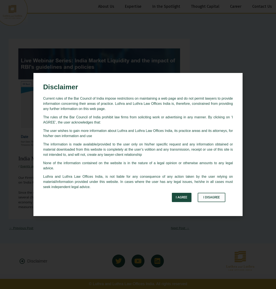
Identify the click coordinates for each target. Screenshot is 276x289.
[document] (138, 144)
